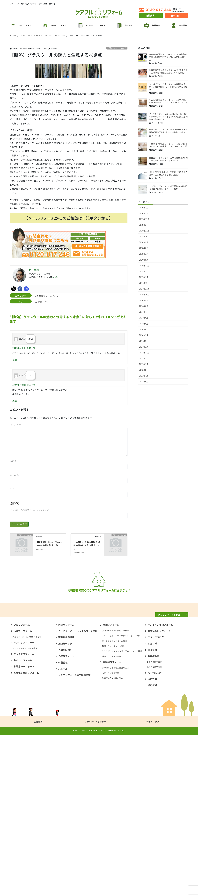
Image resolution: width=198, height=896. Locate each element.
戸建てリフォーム (23, 791)
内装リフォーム (66, 785)
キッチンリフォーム (24, 814)
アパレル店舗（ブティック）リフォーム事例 (121, 796)
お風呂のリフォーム (24, 827)
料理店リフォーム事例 (111, 817)
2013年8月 (143, 370)
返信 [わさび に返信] (14, 359)
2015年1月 (143, 277)
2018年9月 (143, 242)
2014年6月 (143, 317)
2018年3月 (143, 253)
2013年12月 (144, 352)
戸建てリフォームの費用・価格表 (27, 797)
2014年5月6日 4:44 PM (23, 347)
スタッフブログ (156, 798)
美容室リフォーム (112, 823)
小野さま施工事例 (154, 828)
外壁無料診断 (65, 810)
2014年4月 (143, 329)
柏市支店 (152, 840)
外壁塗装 (63, 823)
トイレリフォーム (23, 821)
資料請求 (150, 15)
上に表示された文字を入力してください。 (30, 509)
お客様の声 (153, 817)
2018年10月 (144, 236)
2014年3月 (143, 335)
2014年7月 (143, 311)
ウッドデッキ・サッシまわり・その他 (77, 791)
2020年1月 (143, 213)
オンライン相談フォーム (160, 785)
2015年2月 (143, 271)
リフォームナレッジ (171, 765)
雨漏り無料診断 (66, 798)
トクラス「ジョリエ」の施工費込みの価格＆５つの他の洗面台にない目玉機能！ (168, 187)
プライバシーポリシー (95, 882)
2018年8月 (143, 248)
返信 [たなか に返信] (14, 400)
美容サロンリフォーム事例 (113, 806)
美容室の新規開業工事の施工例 (115, 828)
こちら (55, 276)
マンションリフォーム (25, 803)
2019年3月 (143, 224)
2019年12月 (144, 219)
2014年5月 (143, 323)
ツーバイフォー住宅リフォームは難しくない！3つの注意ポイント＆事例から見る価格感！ (168, 87)
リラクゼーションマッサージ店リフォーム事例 (122, 812)
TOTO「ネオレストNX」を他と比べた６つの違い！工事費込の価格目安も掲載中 (168, 173)
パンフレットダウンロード (171, 758)
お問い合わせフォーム (159, 791)
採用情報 (152, 846)
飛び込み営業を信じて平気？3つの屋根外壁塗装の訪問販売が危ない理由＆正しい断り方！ (168, 57)
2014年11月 (144, 288)
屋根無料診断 (65, 804)
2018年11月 (144, 230)
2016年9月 (143, 259)
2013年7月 (143, 375)
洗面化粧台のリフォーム (26, 833)
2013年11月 (144, 358)
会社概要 (38, 882)
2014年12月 (144, 283)
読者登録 (152, 810)
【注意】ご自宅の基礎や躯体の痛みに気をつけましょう (86, 545)
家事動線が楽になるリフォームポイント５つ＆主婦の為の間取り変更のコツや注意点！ (168, 71)
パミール (63, 829)
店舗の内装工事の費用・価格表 (115, 791)
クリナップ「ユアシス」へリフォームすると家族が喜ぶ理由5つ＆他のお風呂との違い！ (168, 131)
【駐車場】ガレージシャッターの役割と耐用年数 (49, 544)
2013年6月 (143, 381)
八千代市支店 (155, 833)
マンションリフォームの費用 (25, 809)
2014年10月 (144, 294)
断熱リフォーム (45, 302)
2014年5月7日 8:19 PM (23, 384)
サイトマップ (152, 882)
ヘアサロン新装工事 (110, 833)
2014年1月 (143, 346)
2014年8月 (143, 306)
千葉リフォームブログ (117, 48)
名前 (13, 461)
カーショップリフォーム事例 (114, 801)
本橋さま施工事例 (154, 822)
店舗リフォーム (111, 785)
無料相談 (175, 15)
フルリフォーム (22, 785)
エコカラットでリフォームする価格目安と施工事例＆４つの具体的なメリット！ (168, 159)
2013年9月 (143, 364)
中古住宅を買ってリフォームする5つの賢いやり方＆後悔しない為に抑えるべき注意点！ (168, 101)
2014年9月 (143, 300)
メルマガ (152, 804)
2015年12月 (144, 265)
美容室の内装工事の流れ (112, 839)
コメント (15, 424)
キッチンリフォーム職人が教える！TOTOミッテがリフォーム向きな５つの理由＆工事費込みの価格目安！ (168, 116)
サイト (13, 489)
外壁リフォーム (66, 817)
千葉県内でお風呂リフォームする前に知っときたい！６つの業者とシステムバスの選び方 (168, 145)
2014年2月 (143, 341)
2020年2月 (143, 207)
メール (14, 474)
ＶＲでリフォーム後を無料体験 (74, 836)
